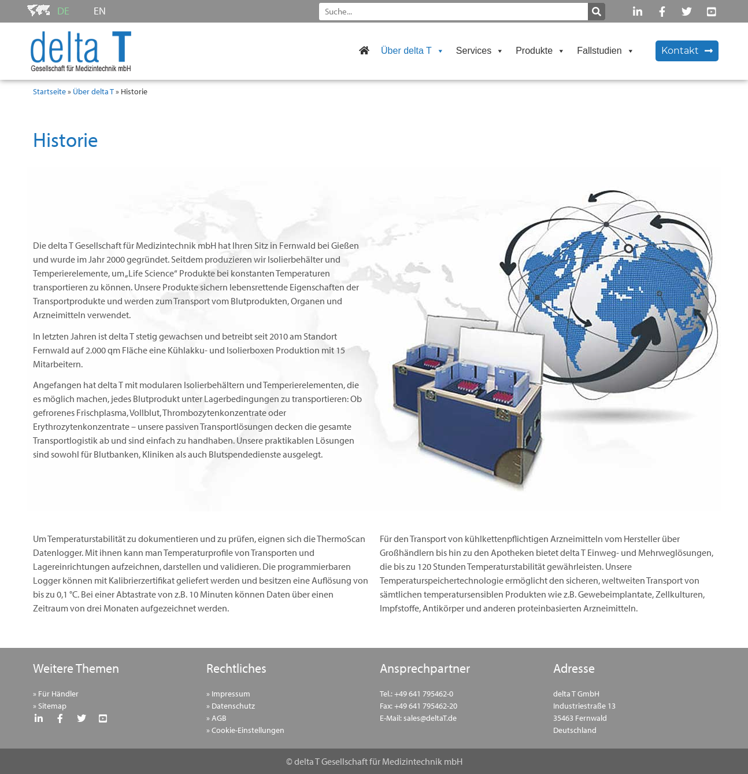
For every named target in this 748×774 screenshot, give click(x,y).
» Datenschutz (230, 706)
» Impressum (228, 693)
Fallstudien (605, 51)
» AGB (216, 718)
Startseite (49, 91)
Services (480, 51)
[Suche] (596, 11)
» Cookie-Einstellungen (245, 730)
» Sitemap (49, 706)
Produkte (540, 51)
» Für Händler (56, 693)
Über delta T (413, 51)
